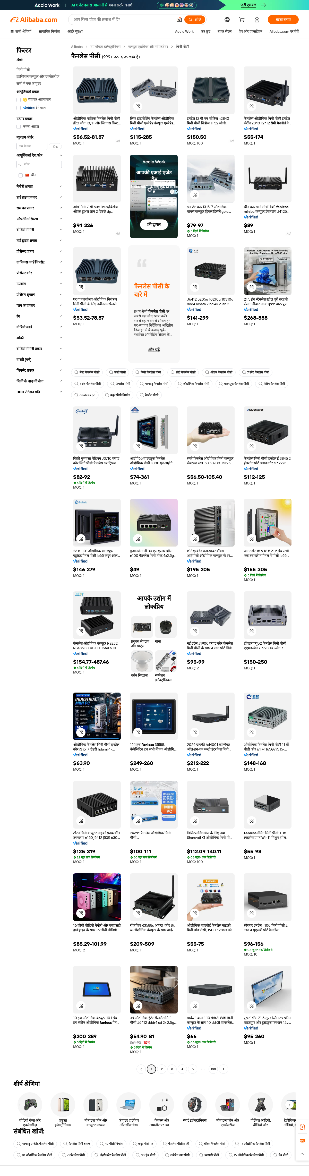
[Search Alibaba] (123, 19)
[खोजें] (194, 19)
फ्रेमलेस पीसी (120, 384)
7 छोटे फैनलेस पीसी (255, 372)
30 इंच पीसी (145, 1155)
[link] (302, 1127)
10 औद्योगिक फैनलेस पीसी (34, 1155)
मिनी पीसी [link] (182, 47)
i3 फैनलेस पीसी (73, 1155)
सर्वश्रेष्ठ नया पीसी (177, 1155)
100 (213, 1069)
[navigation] (39, 558)
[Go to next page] (223, 1069)
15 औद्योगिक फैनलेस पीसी (246, 1155)
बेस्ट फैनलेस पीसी (86, 372)
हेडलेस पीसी (149, 395)
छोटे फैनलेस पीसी (183, 372)
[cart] (243, 20)
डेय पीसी (280, 1155)
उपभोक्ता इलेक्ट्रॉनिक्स (105, 47)
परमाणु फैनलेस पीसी (154, 384)
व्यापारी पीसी (209, 1155)
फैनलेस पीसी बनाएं (76, 1144)
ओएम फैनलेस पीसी (218, 372)
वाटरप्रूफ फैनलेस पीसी (234, 384)
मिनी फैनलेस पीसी (148, 372)
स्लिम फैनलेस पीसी (272, 384)
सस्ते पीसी (117, 372)
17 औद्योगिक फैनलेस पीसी (252, 1144)
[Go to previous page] (141, 1069)
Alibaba (77, 47)
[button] (179, 19)
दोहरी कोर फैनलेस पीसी (110, 1155)
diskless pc (84, 395)
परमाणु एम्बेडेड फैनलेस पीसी (35, 1144)
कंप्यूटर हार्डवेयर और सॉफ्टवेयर (148, 47)
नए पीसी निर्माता (111, 1144)
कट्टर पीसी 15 (143, 1144)
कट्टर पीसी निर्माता (117, 395)
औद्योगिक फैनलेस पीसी (193, 384)
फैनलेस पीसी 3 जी (176, 1144)
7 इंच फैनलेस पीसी (87, 384)
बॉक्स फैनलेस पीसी (212, 1144)
